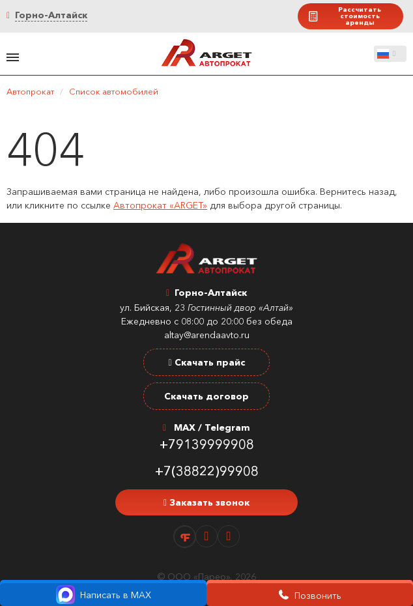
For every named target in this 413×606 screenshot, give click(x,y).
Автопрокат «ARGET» (160, 205)
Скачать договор (206, 396)
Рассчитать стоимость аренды (344, 16)
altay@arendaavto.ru (206, 335)
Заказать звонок (206, 502)
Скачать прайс (206, 362)
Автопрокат (30, 91)
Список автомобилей (113, 91)
